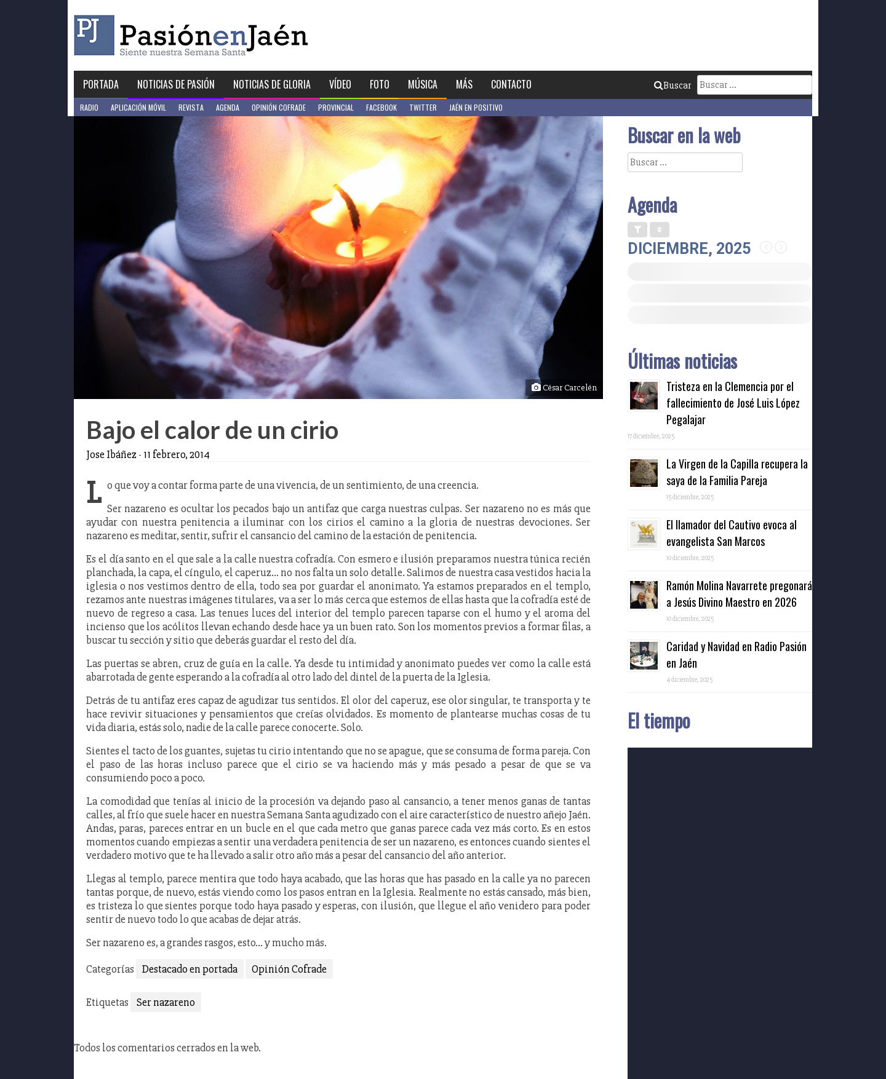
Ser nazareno (166, 1002)
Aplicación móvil (138, 107)
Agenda (227, 107)
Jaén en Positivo (476, 107)
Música (422, 84)
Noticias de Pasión (176, 84)
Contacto (511, 84)
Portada (101, 84)
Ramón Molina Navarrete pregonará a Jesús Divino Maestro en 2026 (739, 593)
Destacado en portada (189, 969)
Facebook (381, 107)
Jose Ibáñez (111, 454)
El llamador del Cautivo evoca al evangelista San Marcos (731, 532)
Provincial (336, 107)
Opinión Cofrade (279, 107)
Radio (89, 107)
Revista (191, 107)
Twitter (423, 107)
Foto (379, 84)
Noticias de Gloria (272, 84)
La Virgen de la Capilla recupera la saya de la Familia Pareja (737, 472)
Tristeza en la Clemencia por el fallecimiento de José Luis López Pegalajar (733, 402)
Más (464, 84)
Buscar (672, 85)
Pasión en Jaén (194, 35)
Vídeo (340, 84)
